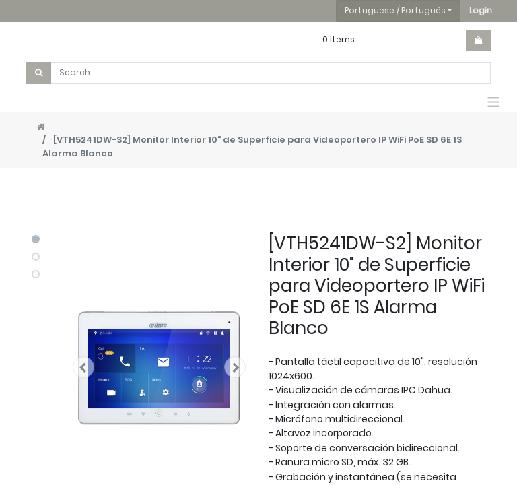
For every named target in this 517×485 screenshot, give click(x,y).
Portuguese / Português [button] (395, 10)
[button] (480, 11)
